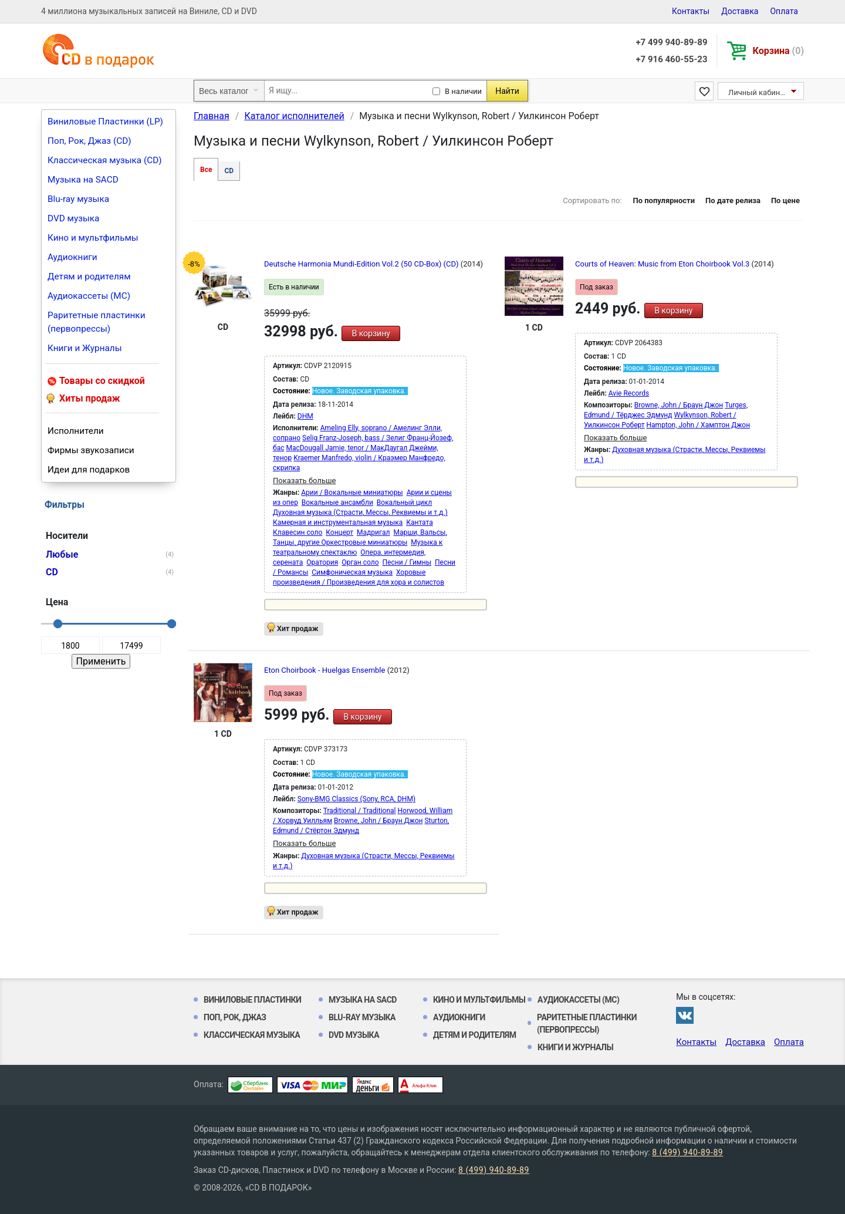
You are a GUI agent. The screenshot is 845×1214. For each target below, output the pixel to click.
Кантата (419, 522)
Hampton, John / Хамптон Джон (699, 425)
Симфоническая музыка (352, 572)
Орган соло (360, 562)
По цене (785, 200)
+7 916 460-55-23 (671, 59)
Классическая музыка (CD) (105, 160)
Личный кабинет (757, 92)
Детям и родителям (89, 276)
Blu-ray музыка (78, 199)
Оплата (784, 11)
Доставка (739, 11)
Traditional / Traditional (359, 811)
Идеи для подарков (89, 469)
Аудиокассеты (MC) (89, 296)
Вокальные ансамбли (337, 502)
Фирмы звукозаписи (91, 450)
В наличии (463, 91)
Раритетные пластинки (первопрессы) (97, 322)
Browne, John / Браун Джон (678, 405)
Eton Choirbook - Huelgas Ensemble (325, 670)
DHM (305, 416)
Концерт (339, 532)
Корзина (778, 50)
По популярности (664, 200)
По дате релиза (732, 200)
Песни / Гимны (407, 562)
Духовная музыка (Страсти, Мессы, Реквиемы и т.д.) (360, 512)
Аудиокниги (72, 257)
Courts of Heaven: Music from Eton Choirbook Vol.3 (663, 263)
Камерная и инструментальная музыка (338, 522)
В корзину (370, 333)
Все (206, 170)
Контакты (690, 11)
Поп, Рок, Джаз (235, 1017)
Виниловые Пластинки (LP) (105, 121)
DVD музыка (73, 218)
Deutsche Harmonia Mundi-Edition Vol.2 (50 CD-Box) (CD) (362, 263)
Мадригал (373, 532)
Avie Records (629, 393)
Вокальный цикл (404, 502)
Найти (507, 91)
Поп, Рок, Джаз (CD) (89, 141)
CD (229, 171)
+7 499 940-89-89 (671, 42)
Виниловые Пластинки (252, 999)
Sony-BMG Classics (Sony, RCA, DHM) (356, 799)
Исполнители (76, 431)
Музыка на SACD (83, 179)
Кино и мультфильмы (93, 237)
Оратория (322, 562)
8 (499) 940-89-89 (687, 1152)
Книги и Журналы (85, 348)
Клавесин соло (297, 532)
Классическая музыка (252, 1035)
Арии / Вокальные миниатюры (352, 492)
